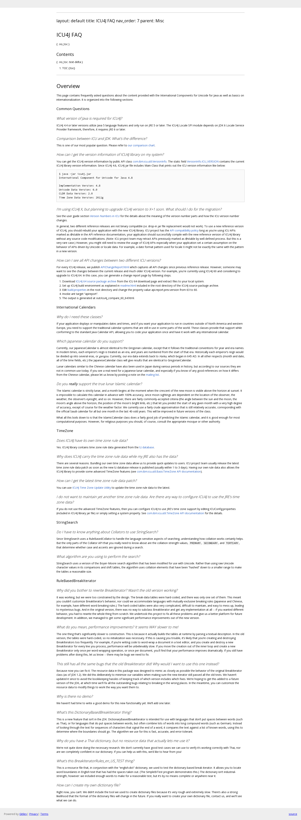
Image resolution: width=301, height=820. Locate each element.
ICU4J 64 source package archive (96, 281)
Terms (44, 814)
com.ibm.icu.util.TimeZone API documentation (175, 513)
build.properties (77, 290)
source (293, 814)
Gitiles (23, 814)
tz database (146, 447)
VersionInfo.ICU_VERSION (203, 161)
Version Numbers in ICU (105, 216)
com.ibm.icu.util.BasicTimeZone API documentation (169, 471)
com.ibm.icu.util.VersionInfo (150, 161)
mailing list (152, 374)
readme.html (128, 285)
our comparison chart (141, 145)
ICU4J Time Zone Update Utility (91, 487)
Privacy (33, 814)
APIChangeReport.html (115, 267)
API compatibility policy (184, 230)
